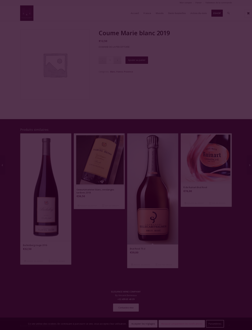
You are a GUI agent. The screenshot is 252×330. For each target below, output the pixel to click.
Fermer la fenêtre (126, 197)
